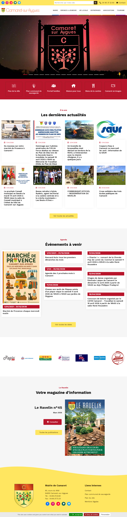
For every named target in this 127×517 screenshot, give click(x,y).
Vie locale (83, 10)
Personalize (105, 514)
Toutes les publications (48, 452)
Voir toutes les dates (63, 344)
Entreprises (96, 10)
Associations (108, 10)
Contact (88, 510)
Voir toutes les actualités (63, 234)
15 (102, 74)
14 (96, 74)
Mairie (55, 10)
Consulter (52, 442)
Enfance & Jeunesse (69, 10)
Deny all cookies (91, 514)
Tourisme (121, 10)
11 (80, 74)
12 (85, 74)
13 (91, 74)
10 (74, 74)
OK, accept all (76, 514)
